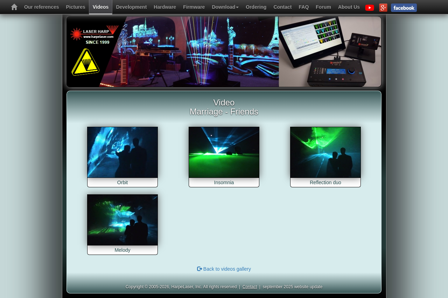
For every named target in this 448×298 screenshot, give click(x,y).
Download (225, 7)
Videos (101, 7)
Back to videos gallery (224, 269)
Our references (41, 7)
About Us (349, 7)
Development (131, 7)
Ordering (256, 7)
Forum (323, 7)
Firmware (194, 7)
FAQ (304, 7)
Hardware (165, 7)
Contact (282, 7)
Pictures (75, 7)
